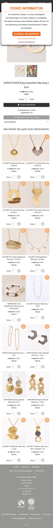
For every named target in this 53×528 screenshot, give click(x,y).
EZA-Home (32, 3)
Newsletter (36, 467)
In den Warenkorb (27, 105)
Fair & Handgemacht (19, 518)
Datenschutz (39, 471)
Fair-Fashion (47, 514)
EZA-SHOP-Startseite (8, 514)
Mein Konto (42, 3)
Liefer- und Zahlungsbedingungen (21, 471)
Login (50, 3)
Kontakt (16, 467)
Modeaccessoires (35, 518)
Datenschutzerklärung (26, 42)
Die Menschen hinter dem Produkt (26, 117)
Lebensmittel (23, 514)
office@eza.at (26, 494)
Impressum (25, 467)
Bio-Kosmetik (35, 514)
